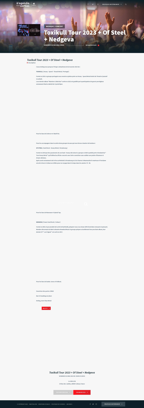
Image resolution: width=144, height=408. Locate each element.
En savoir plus (92, 45)
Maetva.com (33, 404)
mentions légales (44, 404)
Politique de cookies (58, 404)
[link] (72, 109)
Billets (46, 308)
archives (69, 404)
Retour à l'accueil (63, 392)
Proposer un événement (112, 4)
